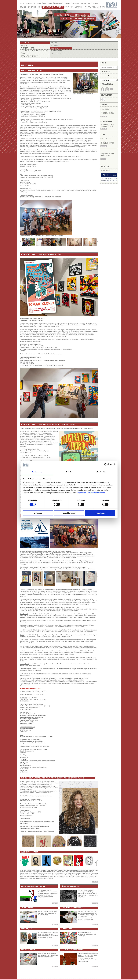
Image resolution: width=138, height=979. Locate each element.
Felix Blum (23, 759)
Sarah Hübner (24, 769)
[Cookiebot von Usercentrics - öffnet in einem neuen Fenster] (105, 465)
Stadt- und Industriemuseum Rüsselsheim (33, 715)
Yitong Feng (23, 764)
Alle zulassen (100, 513)
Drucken (95, 3)
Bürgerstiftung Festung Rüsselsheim (31, 717)
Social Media (58, 3)
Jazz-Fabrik (54, 45)
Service (22, 3)
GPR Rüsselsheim (25, 730)
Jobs (44, 3)
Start (23, 7)
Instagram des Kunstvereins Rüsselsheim (33, 743)
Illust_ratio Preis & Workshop (73, 908)
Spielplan (54, 43)
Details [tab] (69, 472)
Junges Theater (55, 53)
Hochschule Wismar (26, 723)
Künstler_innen (27, 929)
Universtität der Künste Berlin (29, 720)
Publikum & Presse (28, 950)
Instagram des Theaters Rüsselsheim (31, 741)
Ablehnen (38, 513)
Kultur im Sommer (56, 51)
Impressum (81, 493)
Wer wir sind (37, 3)
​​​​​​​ (111, 90)
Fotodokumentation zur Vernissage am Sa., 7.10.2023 (36, 736)
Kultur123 (34, 7)
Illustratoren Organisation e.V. (29, 719)
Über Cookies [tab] (101, 472)
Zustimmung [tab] (37, 472)
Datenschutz (75, 3)
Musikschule (78, 7)
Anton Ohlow (24, 762)
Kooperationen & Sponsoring (72, 950)
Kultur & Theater (53, 7)
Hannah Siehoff (24, 756)
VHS (67, 7)
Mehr (96, 882)
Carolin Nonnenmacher (27, 751)
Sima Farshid (24, 757)
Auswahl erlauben (69, 513)
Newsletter (29, 3)
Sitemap (83, 3)
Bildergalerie (66, 929)
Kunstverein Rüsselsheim (28, 714)
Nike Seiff (23, 752)
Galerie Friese (35, 828)
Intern (89, 3)
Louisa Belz (23, 772)
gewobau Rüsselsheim (27, 728)
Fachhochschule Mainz (27, 722)
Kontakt (50, 3)
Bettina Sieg (23, 770)
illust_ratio (54, 48)
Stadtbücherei (96, 7)
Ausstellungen (27, 908)
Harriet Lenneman (25, 765)
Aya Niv (22, 754)
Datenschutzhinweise (96, 493)
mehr (104, 159)
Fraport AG (23, 731)
